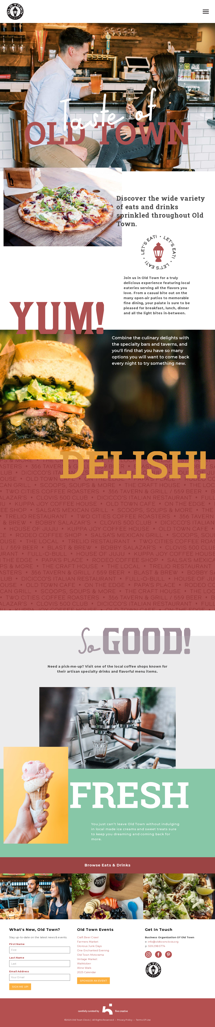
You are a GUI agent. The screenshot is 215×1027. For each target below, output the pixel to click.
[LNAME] (39, 963)
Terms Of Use (143, 1019)
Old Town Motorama (90, 954)
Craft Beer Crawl (87, 937)
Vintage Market (87, 959)
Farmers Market (87, 941)
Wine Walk (84, 967)
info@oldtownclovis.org (163, 941)
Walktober (84, 963)
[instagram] (148, 954)
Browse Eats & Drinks (107, 865)
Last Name (16, 957)
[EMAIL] (39, 977)
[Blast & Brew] (36, 903)
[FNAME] (39, 950)
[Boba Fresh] (107, 903)
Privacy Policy (125, 1019)
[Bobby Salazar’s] (179, 903)
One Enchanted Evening (93, 950)
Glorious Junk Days (89, 946)
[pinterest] (168, 954)
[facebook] (158, 954)
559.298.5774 (156, 946)
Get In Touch (159, 929)
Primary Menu (206, 12)
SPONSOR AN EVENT (93, 980)
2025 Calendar (86, 972)
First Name (17, 944)
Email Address (19, 971)
